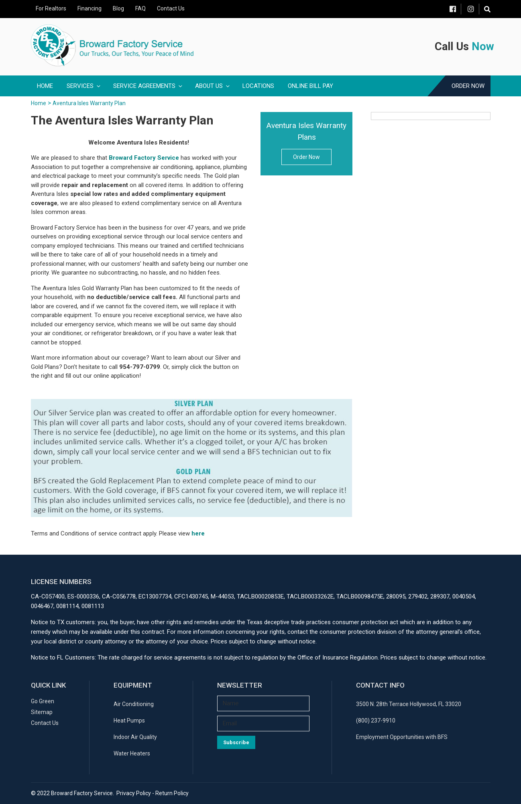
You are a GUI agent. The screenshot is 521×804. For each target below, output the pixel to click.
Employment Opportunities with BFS (402, 737)
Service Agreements (148, 86)
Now (483, 46)
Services (84, 86)
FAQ (140, 8)
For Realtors (51, 8)
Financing (89, 8)
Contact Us (171, 8)
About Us (213, 86)
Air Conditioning (134, 704)
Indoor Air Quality (135, 737)
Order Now (468, 86)
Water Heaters (132, 753)
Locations (258, 86)
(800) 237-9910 (375, 720)
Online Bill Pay (310, 86)
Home (45, 86)
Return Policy (172, 793)
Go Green (42, 701)
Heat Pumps (129, 720)
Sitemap (42, 712)
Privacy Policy (133, 793)
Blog (118, 8)
